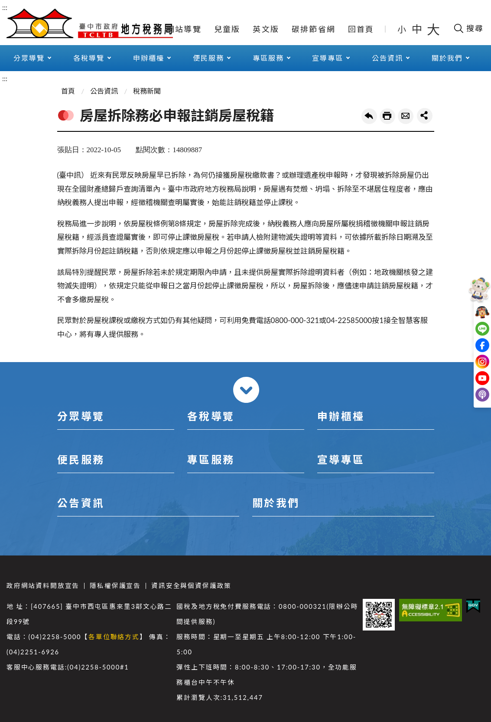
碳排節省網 (313, 29)
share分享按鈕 (424, 116)
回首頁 (361, 29)
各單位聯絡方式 (114, 636)
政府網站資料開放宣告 (43, 585)
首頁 (68, 91)
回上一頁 (369, 116)
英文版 (266, 29)
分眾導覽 (29, 58)
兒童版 (227, 29)
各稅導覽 (88, 58)
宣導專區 (327, 58)
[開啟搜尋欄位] (468, 28)
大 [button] (433, 29)
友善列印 (387, 116)
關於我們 (447, 58)
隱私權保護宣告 (115, 585)
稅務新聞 (147, 91)
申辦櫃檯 (148, 58)
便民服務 (208, 58)
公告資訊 (387, 58)
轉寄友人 (405, 116)
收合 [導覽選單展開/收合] (246, 390)
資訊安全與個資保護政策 (191, 585)
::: (4, 7)
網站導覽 (184, 29)
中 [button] (418, 29)
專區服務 (268, 58)
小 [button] (402, 29)
